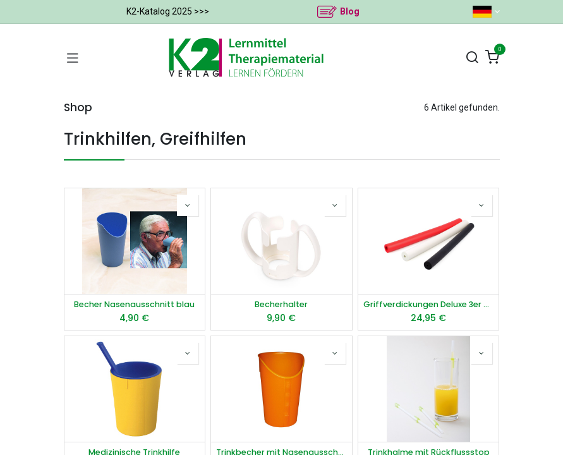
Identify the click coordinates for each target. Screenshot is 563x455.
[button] (187, 205)
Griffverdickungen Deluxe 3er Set (428, 304)
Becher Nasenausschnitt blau (134, 304)
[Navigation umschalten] (73, 58)
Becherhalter (281, 304)
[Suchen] (472, 58)
